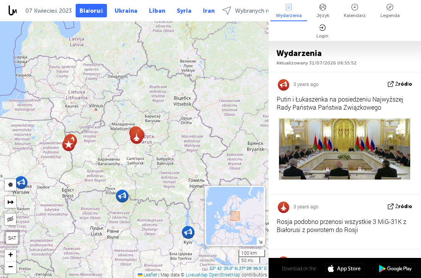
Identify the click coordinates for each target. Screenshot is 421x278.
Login (322, 31)
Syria (184, 10)
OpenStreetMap (224, 274)
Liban (157, 10)
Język (322, 11)
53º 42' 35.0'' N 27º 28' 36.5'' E (238, 268)
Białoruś (91, 10)
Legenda (390, 11)
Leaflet (147, 274)
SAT (12, 238)
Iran (209, 10)
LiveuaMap (197, 274)
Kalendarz (355, 11)
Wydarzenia (289, 11)
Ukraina (126, 10)
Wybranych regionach (257, 10)
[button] (68, 144)
